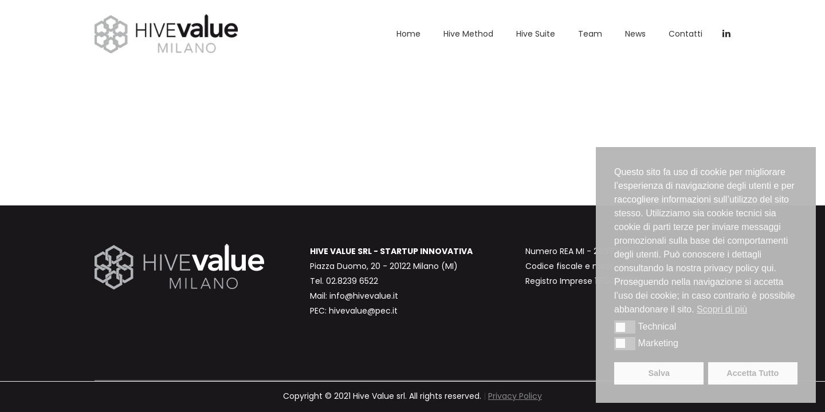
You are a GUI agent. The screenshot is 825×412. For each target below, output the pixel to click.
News (635, 33)
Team (590, 33)
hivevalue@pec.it (363, 310)
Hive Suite (535, 33)
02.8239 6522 (352, 281)
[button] (624, 326)
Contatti (685, 33)
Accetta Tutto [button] (752, 373)
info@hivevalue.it (363, 296)
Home (408, 33)
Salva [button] (659, 373)
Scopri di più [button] (722, 309)
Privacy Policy (515, 396)
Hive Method (468, 33)
